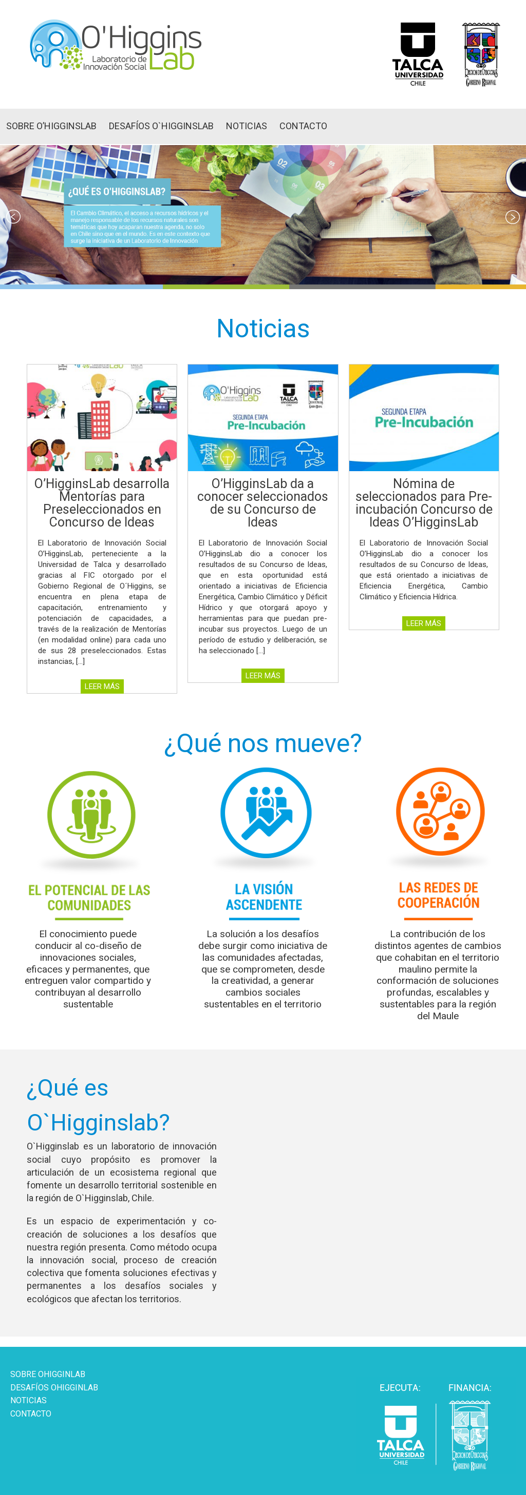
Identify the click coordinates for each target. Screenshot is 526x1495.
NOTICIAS (246, 125)
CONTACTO (303, 125)
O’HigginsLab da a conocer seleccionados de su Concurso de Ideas (262, 503)
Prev (13, 217)
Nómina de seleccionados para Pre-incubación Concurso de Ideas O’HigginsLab (424, 503)
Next (512, 217)
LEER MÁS (102, 686)
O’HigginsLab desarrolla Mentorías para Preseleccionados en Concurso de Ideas (102, 503)
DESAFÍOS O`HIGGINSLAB (161, 125)
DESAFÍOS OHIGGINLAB (54, 1387)
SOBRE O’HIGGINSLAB (51, 125)
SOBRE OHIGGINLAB (47, 1374)
